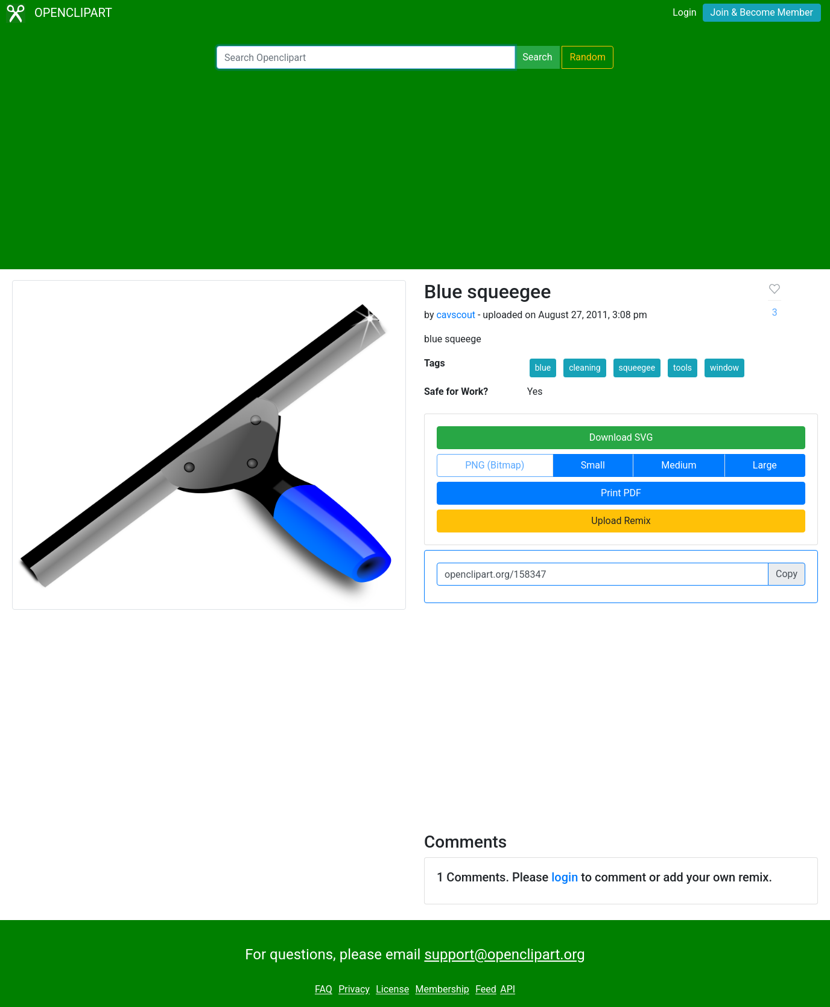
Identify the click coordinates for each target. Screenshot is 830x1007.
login (564, 877)
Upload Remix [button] (620, 520)
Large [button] (765, 465)
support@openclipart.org (504, 954)
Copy (786, 574)
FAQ (323, 990)
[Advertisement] (415, 169)
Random (587, 57)
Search (537, 57)
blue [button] (543, 367)
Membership (442, 990)
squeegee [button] (637, 367)
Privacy (354, 990)
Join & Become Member (762, 12)
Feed (485, 990)
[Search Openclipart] (366, 57)
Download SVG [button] (621, 437)
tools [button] (682, 367)
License (392, 990)
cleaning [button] (585, 367)
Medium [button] (678, 465)
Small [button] (593, 465)
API (507, 990)
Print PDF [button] (621, 493)
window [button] (724, 367)
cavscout (455, 315)
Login (684, 12)
